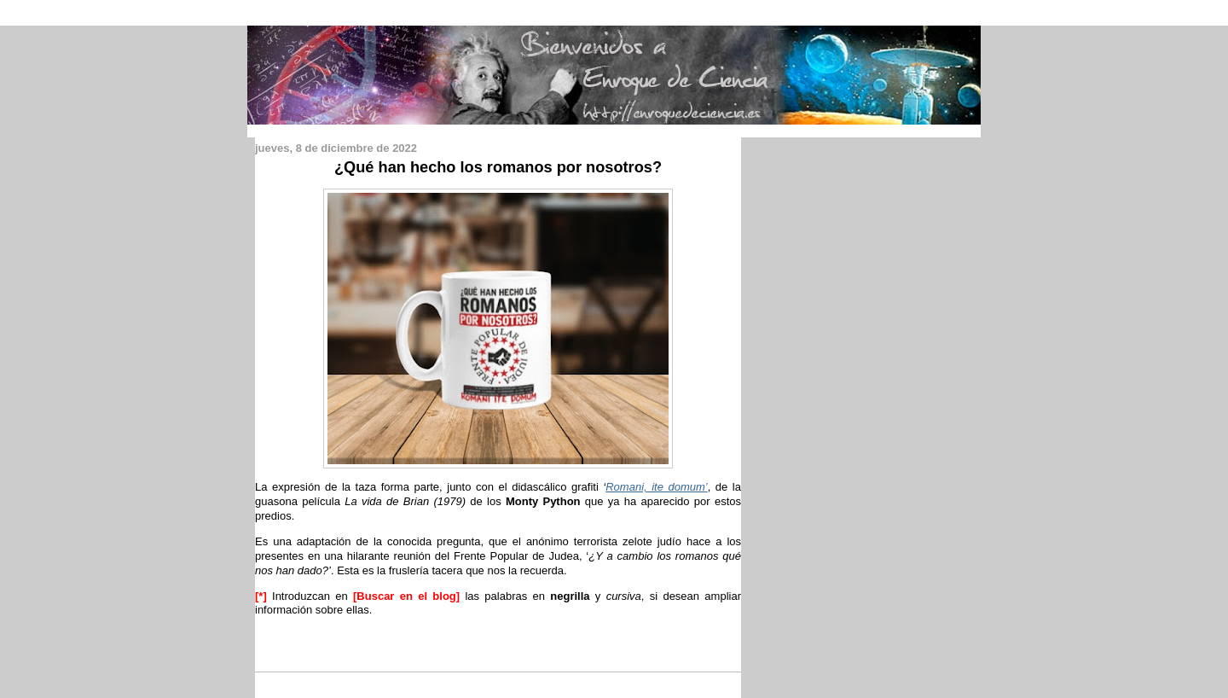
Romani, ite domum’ (656, 486)
